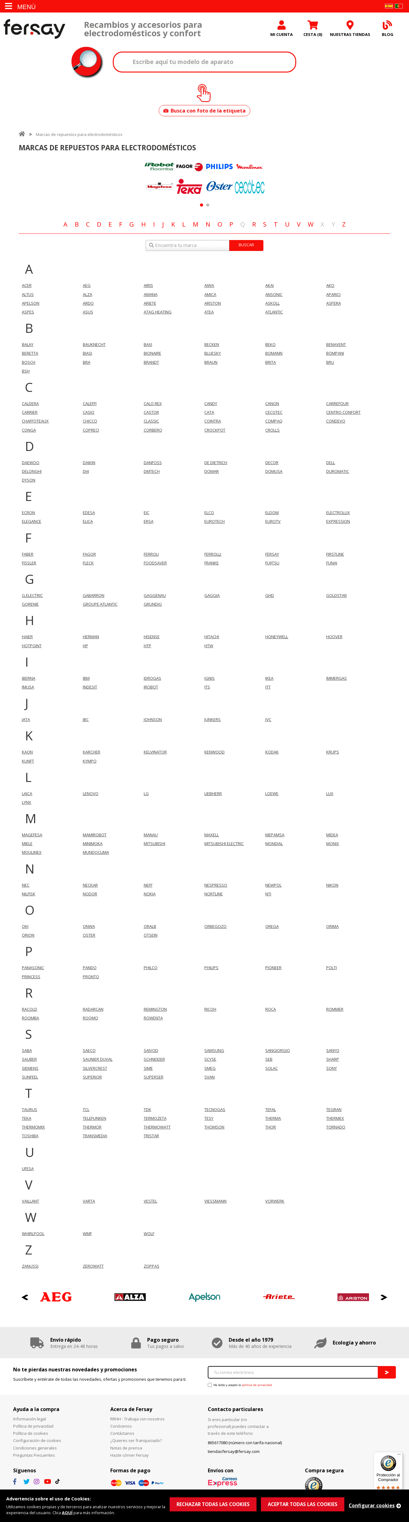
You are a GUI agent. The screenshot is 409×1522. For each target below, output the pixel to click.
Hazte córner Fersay (129, 1455)
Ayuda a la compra (36, 1409)
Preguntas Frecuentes (34, 1455)
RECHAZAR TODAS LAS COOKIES (213, 1504)
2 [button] (208, 205)
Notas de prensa (126, 1448)
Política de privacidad (33, 1426)
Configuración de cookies (37, 1440)
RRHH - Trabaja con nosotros (137, 1419)
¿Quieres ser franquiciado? (136, 1440)
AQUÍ (67, 1512)
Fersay (34, 29)
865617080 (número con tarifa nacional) (245, 1442)
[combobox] (204, 245)
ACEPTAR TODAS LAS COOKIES (302, 1504)
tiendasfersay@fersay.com (234, 1451)
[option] (160, 177)
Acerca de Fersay (131, 1409)
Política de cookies (30, 1433)
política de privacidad (257, 1385)
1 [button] (201, 205)
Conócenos (121, 1426)
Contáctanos (122, 1433)
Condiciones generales (35, 1448)
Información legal (29, 1419)
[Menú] (399, 1455)
